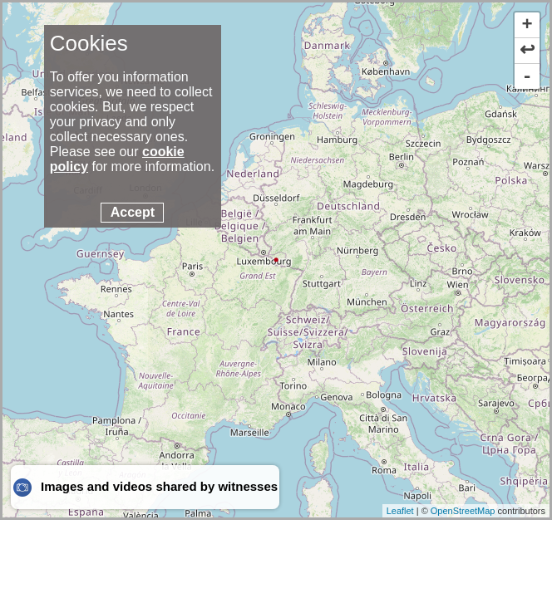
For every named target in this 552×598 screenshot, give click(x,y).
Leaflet (400, 511)
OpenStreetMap (463, 511)
